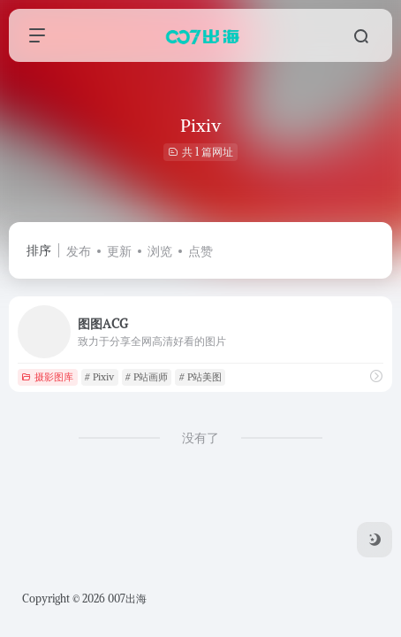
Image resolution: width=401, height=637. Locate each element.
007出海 (127, 598)
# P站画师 (146, 377)
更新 (119, 251)
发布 (78, 251)
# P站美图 (200, 377)
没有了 (200, 438)
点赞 (200, 251)
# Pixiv (99, 377)
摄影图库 (47, 377)
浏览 (160, 251)
